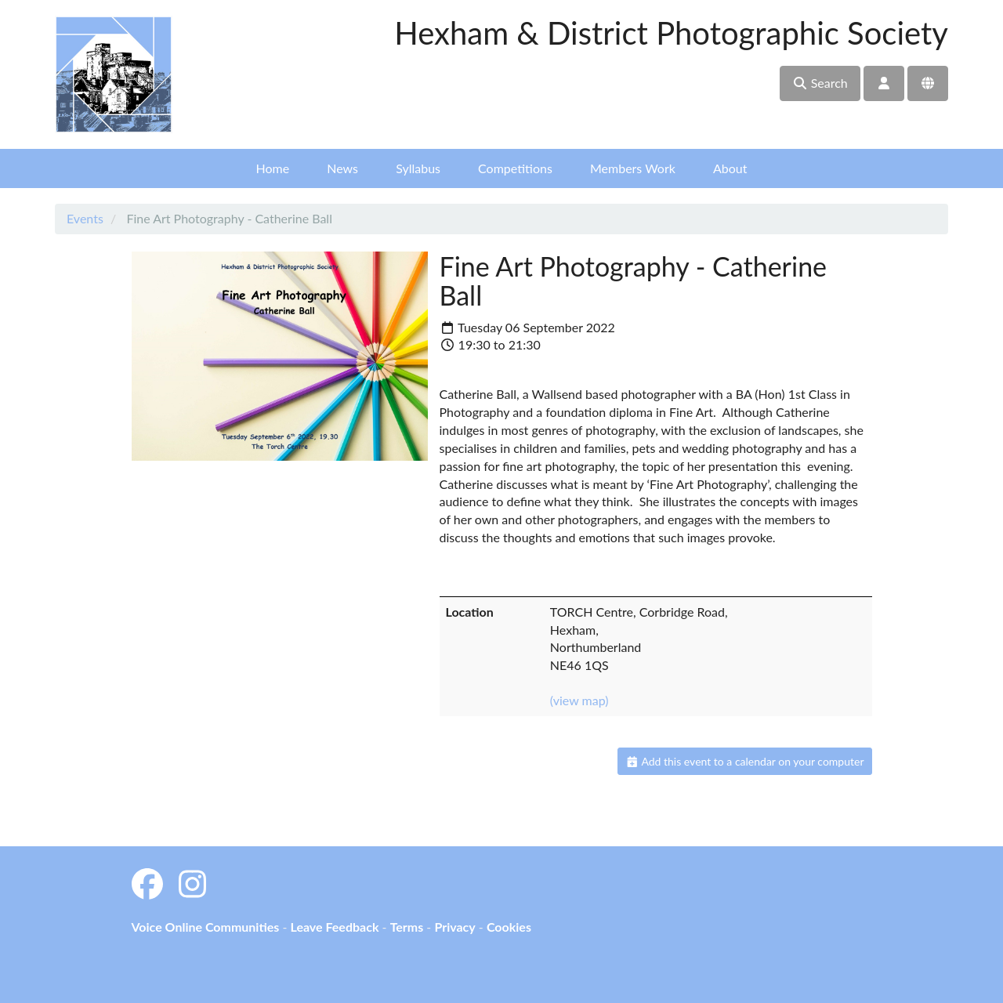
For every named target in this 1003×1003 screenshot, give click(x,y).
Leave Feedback (334, 926)
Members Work (632, 168)
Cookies (509, 926)
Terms (407, 926)
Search (820, 82)
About (730, 168)
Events (85, 218)
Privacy (454, 926)
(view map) (579, 700)
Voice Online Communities (206, 926)
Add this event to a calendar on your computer (744, 761)
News (342, 168)
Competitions (515, 168)
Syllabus (418, 168)
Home (273, 168)
